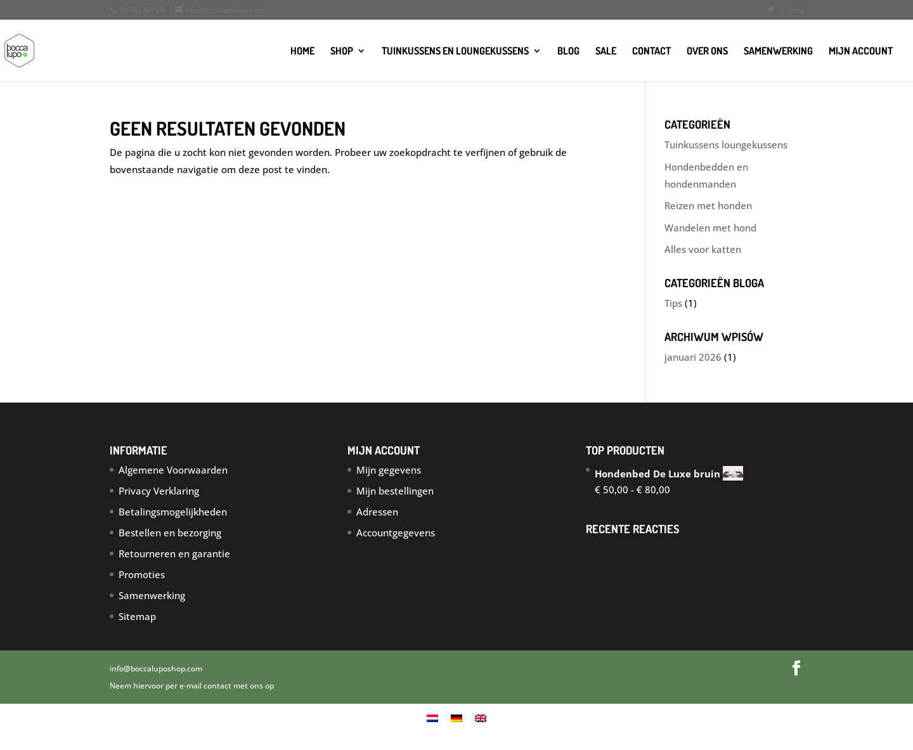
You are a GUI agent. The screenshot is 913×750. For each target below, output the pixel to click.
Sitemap (137, 616)
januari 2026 (693, 357)
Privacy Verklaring (159, 490)
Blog (568, 51)
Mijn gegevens (388, 469)
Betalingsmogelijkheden (173, 511)
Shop (341, 51)
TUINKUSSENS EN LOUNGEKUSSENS (455, 51)
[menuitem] (432, 717)
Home (302, 51)
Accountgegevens (395, 532)
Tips (673, 303)
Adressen (377, 511)
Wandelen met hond (710, 227)
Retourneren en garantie (174, 553)
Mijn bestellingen (395, 490)
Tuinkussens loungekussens (725, 144)
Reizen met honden (708, 205)
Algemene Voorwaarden (173, 469)
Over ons (707, 51)
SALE (605, 51)
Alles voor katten (702, 249)
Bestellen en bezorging (170, 532)
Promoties (142, 574)
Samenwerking (778, 51)
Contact (651, 51)
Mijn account (861, 51)
